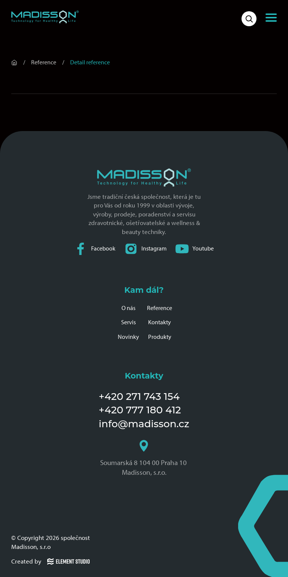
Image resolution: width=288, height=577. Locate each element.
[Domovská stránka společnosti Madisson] (45, 16)
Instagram (145, 248)
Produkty (159, 336)
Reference (159, 308)
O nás (128, 308)
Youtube (195, 248)
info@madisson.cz (144, 424)
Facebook (95, 248)
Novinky (128, 336)
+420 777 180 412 (140, 410)
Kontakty (159, 322)
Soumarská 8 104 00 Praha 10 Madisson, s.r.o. (144, 458)
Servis (128, 322)
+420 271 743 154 (139, 397)
